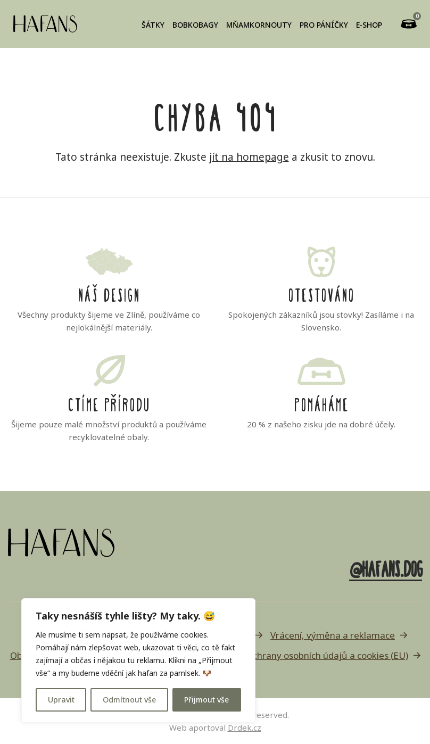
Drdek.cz (244, 727)
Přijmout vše (206, 700)
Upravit (61, 700)
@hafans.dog (385, 567)
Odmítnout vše (129, 700)
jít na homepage (249, 157)
